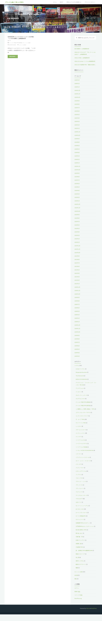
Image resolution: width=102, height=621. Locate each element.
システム (77, 368)
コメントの (79, 601)
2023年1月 (77, 203)
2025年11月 (77, 96)
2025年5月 (77, 117)
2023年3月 (77, 196)
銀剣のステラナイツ (81, 571)
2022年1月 (77, 244)
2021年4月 (77, 275)
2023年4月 (77, 193)
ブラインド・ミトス (81, 486)
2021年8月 (77, 262)
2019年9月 (77, 337)
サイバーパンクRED (81, 427)
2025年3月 (77, 123)
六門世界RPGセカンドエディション (85, 531)
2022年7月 (77, 224)
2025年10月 (77, 99)
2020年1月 (77, 324)
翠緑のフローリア (80, 560)
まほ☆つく (79, 506)
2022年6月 (77, 227)
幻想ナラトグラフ (80, 547)
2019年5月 (77, 351)
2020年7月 (77, 306)
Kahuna (88, 615)
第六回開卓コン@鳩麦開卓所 (82, 49)
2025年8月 (77, 106)
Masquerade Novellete (81, 374)
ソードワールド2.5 (80, 444)
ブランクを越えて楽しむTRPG (14, 2)
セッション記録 (26, 42)
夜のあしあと (79, 540)
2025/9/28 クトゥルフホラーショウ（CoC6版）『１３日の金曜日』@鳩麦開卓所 (21, 37)
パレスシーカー (80, 472)
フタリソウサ (79, 482)
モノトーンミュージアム (82, 510)
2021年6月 (77, 268)
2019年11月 (77, 331)
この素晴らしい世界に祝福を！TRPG (85, 411)
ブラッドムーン (80, 493)
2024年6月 (77, 148)
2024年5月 (77, 151)
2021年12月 (77, 248)
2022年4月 (77, 234)
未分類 (76, 582)
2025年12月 (77, 92)
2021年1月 (77, 286)
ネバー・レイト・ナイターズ (83, 465)
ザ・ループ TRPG (80, 424)
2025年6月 (77, 113)
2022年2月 (77, 241)
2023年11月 (77, 168)
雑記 (76, 585)
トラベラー (79, 458)
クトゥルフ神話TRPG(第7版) (83, 408)
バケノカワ (79, 468)
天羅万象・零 (79, 543)
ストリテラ (79, 441)
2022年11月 (77, 210)
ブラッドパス (79, 489)
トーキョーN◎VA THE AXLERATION (85, 455)
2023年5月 (77, 189)
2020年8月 (77, 303)
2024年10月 (77, 137)
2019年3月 (77, 358)
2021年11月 (77, 251)
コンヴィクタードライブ (82, 420)
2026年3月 (77, 82)
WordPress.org (78, 605)
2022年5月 (77, 231)
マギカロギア (79, 503)
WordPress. (94, 615)
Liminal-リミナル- (80, 371)
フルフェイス (79, 496)
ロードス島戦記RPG (81, 520)
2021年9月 (77, 258)
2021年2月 (77, 282)
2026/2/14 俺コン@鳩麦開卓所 (82, 58)
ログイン (77, 595)
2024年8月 (77, 144)
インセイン (79, 394)
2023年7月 (77, 182)
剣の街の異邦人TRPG (81, 536)
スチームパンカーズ (81, 434)
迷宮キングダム (80, 567)
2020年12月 (77, 289)
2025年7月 (77, 110)
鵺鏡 (77, 574)
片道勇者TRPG (79, 553)
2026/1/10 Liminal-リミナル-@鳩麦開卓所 (85, 61)
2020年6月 (77, 310)
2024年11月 (77, 134)
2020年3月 (77, 317)
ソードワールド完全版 (82, 451)
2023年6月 (77, 186)
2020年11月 (77, 293)
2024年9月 (77, 141)
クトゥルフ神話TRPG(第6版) (15, 42)
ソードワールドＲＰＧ (82, 448)
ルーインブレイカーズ (82, 517)
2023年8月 (77, 179)
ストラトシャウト (80, 437)
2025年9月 (77, 103)
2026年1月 (77, 89)
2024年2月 (77, 161)
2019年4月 (77, 355)
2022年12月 (77, 206)
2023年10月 (77, 172)
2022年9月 (77, 217)
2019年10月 (77, 334)
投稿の (77, 598)
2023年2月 (77, 199)
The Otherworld (80, 378)
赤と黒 (77, 564)
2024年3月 (77, 158)
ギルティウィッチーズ (82, 397)
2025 (91, 18)
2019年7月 (77, 344)
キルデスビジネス (80, 401)
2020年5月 (77, 313)
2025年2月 (77, 127)
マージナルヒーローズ (82, 500)
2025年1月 (77, 130)
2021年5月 (77, 272)
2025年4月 (77, 120)
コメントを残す (22, 45)
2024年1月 (77, 165)
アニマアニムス (80, 390)
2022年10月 (77, 213)
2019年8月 (77, 341)
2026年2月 (77, 86)
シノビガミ (79, 431)
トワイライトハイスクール (83, 462)
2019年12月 (77, 327)
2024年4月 (77, 155)
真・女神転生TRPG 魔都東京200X (84, 557)
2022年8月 (77, 220)
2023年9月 (77, 175)
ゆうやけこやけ (80, 513)
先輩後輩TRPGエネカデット (83, 527)
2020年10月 (77, 296)
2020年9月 (77, 300)
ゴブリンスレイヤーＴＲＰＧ (83, 417)
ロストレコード (80, 524)
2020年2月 (77, 320)
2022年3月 (77, 237)
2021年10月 (77, 255)
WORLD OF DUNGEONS (81, 381)
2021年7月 (77, 265)
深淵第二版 (79, 550)
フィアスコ (79, 479)
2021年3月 (77, 279)
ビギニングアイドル (81, 475)
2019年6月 (77, 348)
